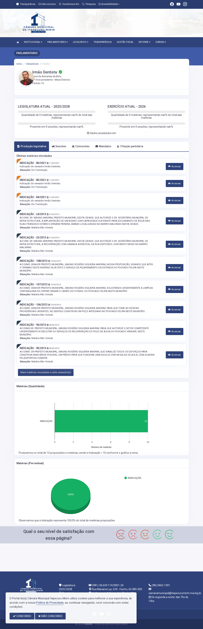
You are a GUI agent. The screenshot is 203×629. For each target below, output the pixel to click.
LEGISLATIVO (80, 42)
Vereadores (32, 63)
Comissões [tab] (81, 146)
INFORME (144, 42)
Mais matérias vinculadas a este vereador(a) (45, 372)
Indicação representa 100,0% (59, 520)
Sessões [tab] (59, 146)
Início (19, 63)
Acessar (174, 166)
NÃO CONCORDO (50, 616)
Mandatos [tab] (103, 146)
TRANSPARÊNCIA (103, 42)
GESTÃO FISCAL (125, 42)
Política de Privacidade (50, 602)
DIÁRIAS (161, 42)
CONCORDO (22, 616)
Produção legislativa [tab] (31, 146)
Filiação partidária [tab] (130, 146)
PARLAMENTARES (57, 42)
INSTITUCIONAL (33, 42)
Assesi (88, 623)
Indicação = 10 (97, 452)
